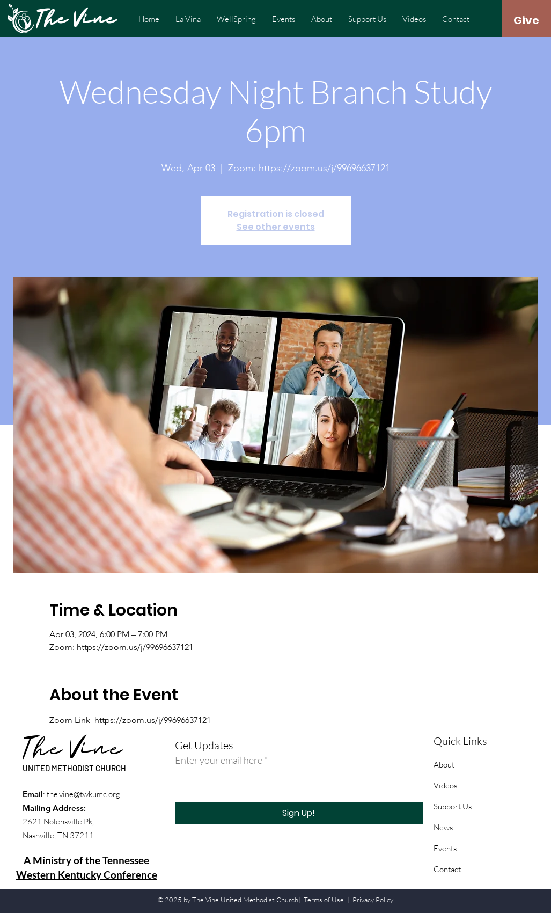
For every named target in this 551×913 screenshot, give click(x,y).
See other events (276, 227)
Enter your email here (218, 760)
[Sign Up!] (299, 813)
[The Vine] (79, 20)
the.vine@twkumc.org (83, 794)
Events (445, 848)
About (444, 764)
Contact (447, 869)
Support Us (453, 806)
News (443, 827)
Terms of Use (324, 899)
